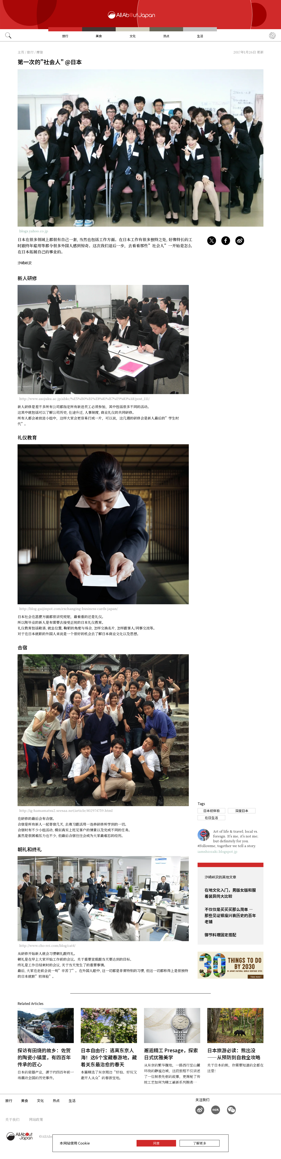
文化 (133, 36)
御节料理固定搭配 (220, 934)
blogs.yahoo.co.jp (33, 231)
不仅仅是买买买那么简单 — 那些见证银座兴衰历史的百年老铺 (230, 915)
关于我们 (12, 1119)
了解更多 (199, 1143)
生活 (200, 36)
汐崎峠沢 (25, 262)
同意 (156, 1143)
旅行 (65, 36)
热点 (166, 36)
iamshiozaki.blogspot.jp (217, 851)
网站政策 (36, 1119)
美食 (99, 36)
